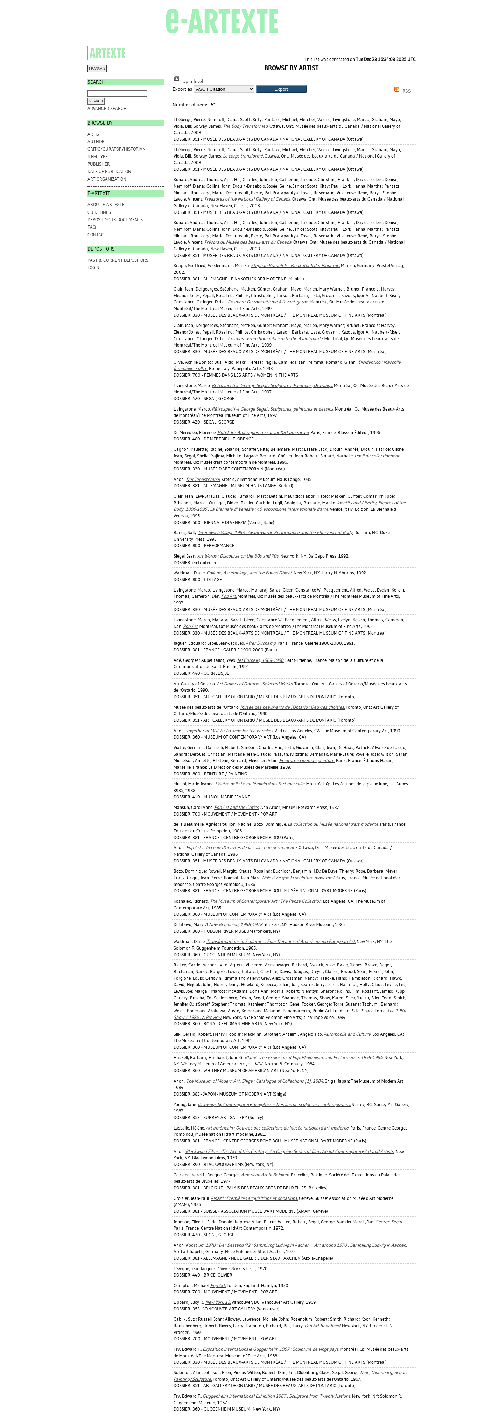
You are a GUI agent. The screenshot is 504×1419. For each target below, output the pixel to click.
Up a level (188, 81)
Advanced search (107, 108)
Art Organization (107, 179)
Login (93, 267)
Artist (95, 134)
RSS (401, 91)
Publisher (99, 164)
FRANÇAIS (97, 68)
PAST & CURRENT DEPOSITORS (118, 260)
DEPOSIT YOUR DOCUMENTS (115, 219)
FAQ (92, 227)
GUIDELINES (99, 212)
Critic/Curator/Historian (117, 149)
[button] (281, 89)
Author (96, 141)
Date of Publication (109, 171)
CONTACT (97, 234)
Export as (182, 89)
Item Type (98, 156)
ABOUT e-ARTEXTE (106, 204)
